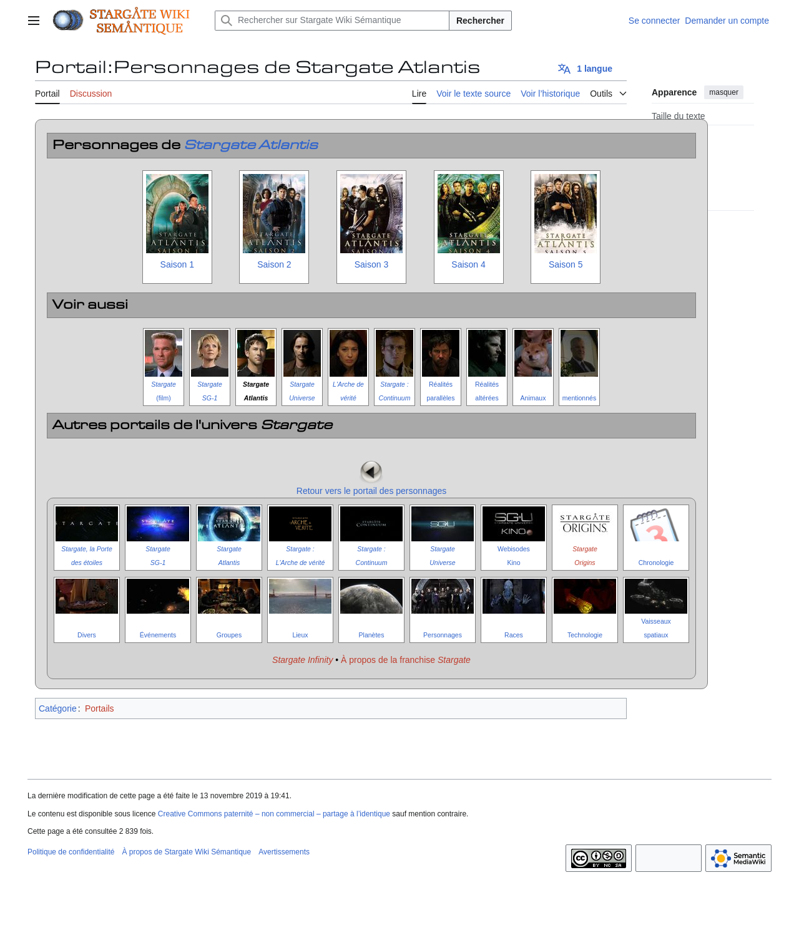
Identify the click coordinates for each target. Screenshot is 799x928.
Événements (158, 635)
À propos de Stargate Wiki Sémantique (186, 852)
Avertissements (284, 852)
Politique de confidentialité (70, 852)
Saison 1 (177, 264)
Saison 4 (468, 264)
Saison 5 (565, 264)
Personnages (442, 635)
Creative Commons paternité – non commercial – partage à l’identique (274, 814)
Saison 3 (371, 264)
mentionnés (579, 398)
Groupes (229, 635)
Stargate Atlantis (251, 145)
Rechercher (480, 21)
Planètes (372, 635)
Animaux (533, 398)
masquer (723, 92)
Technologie (584, 635)
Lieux (300, 635)
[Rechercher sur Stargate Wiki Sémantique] (332, 21)
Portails (99, 708)
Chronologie (656, 562)
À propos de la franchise (406, 660)
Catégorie (58, 708)
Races (513, 635)
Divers (86, 635)
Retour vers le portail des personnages (371, 491)
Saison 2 (274, 264)
